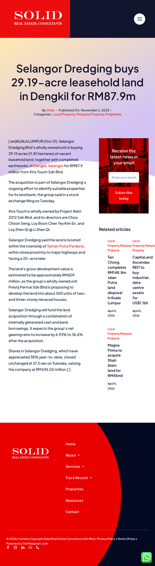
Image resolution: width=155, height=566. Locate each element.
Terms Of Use (126, 538)
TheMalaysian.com (35, 543)
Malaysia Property (90, 114)
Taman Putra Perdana (65, 246)
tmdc (50, 110)
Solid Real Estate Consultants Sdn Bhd (69, 538)
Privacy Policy (106, 538)
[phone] (37, 547)
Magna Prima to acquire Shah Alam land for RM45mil (115, 360)
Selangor (55, 166)
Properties (113, 114)
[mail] (30, 547)
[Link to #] (139, 19)
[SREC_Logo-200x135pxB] (30, 441)
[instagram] (15, 547)
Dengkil (39, 166)
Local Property (64, 114)
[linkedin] (22, 547)
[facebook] (8, 547)
